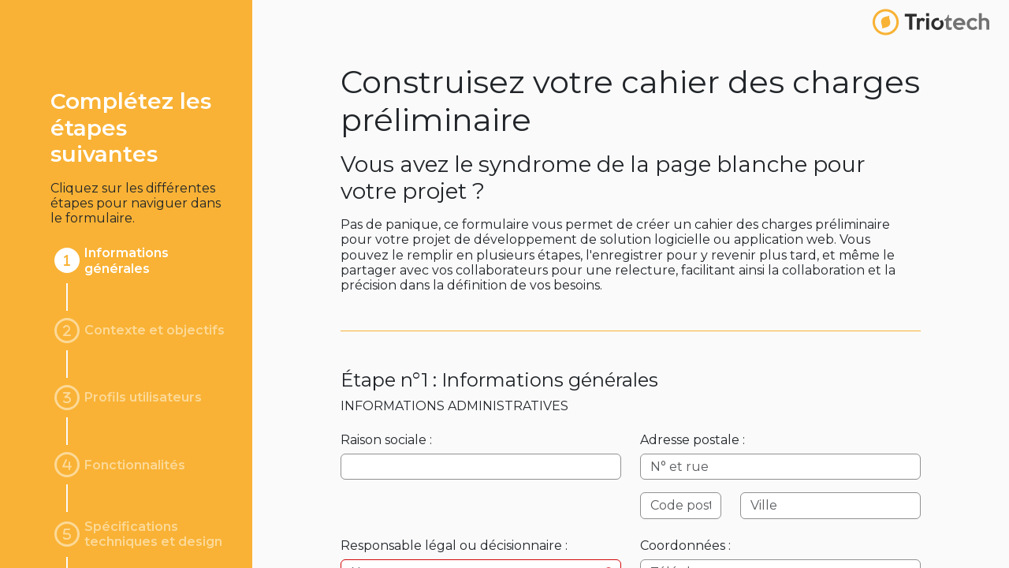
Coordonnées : (685, 545)
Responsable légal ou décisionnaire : (454, 545)
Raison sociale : (386, 439)
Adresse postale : (692, 439)
